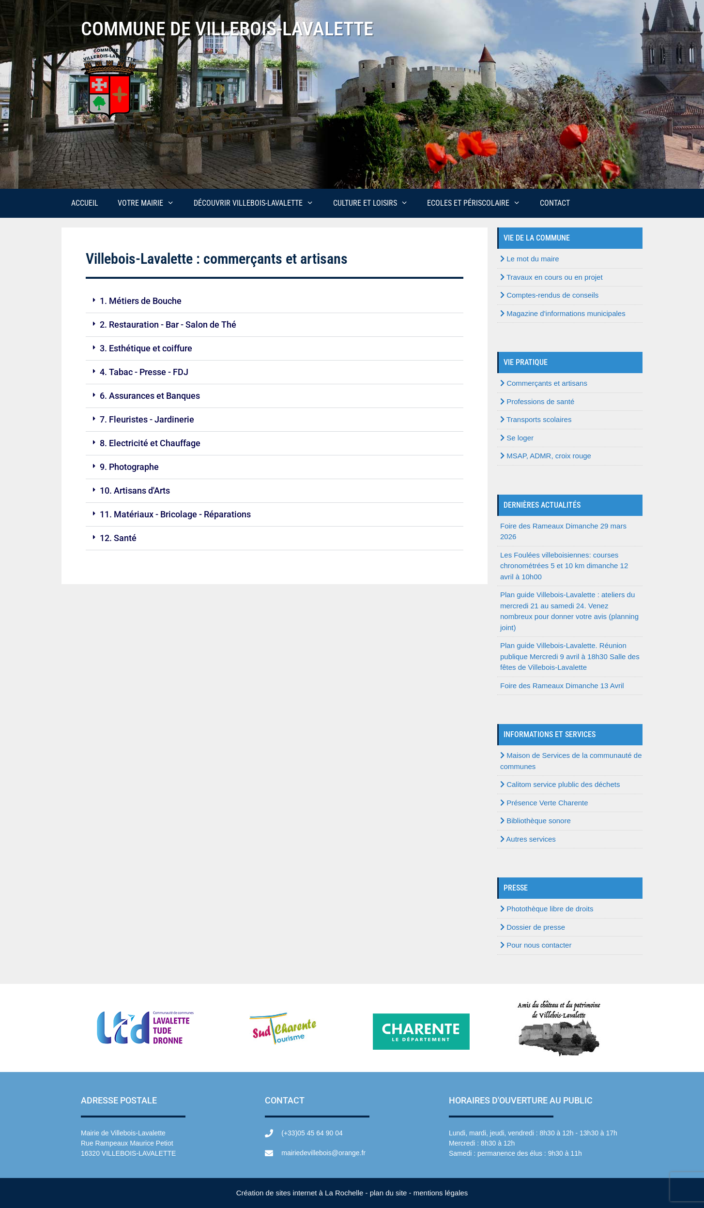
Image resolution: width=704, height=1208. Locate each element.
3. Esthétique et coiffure (146, 348)
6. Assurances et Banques (150, 396)
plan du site (388, 1193)
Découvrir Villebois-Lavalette (258, 203)
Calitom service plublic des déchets (560, 784)
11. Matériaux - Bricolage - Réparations (175, 514)
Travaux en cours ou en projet (551, 277)
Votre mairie (151, 203)
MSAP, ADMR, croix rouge (545, 456)
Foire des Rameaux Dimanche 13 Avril (562, 685)
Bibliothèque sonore (535, 820)
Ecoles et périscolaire (478, 203)
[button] (274, 301)
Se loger (517, 438)
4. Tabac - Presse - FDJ (144, 372)
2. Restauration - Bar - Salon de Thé (168, 324)
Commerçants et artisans (543, 383)
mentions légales (440, 1193)
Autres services (528, 839)
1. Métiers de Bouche (141, 301)
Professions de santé (537, 401)
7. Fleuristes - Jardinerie (147, 419)
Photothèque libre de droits (546, 909)
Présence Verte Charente (544, 803)
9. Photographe (129, 467)
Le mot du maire (529, 259)
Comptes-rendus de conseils (549, 295)
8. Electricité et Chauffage (150, 443)
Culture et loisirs (375, 203)
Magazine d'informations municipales (563, 313)
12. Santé (118, 538)
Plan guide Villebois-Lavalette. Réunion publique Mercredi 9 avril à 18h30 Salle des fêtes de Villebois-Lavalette (570, 656)
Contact (555, 203)
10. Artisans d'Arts (135, 490)
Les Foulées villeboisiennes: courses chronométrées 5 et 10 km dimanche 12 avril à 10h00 (564, 566)
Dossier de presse (532, 927)
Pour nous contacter (535, 945)
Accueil (84, 203)
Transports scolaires (535, 419)
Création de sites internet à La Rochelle (300, 1193)
